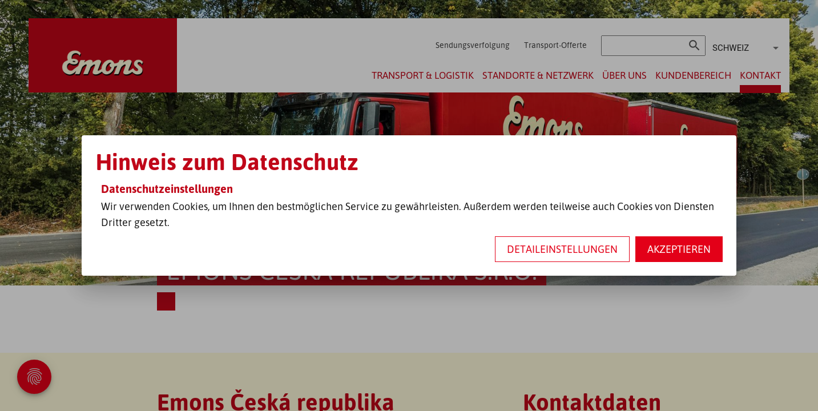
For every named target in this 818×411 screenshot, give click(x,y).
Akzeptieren (679, 249)
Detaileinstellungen (562, 249)
